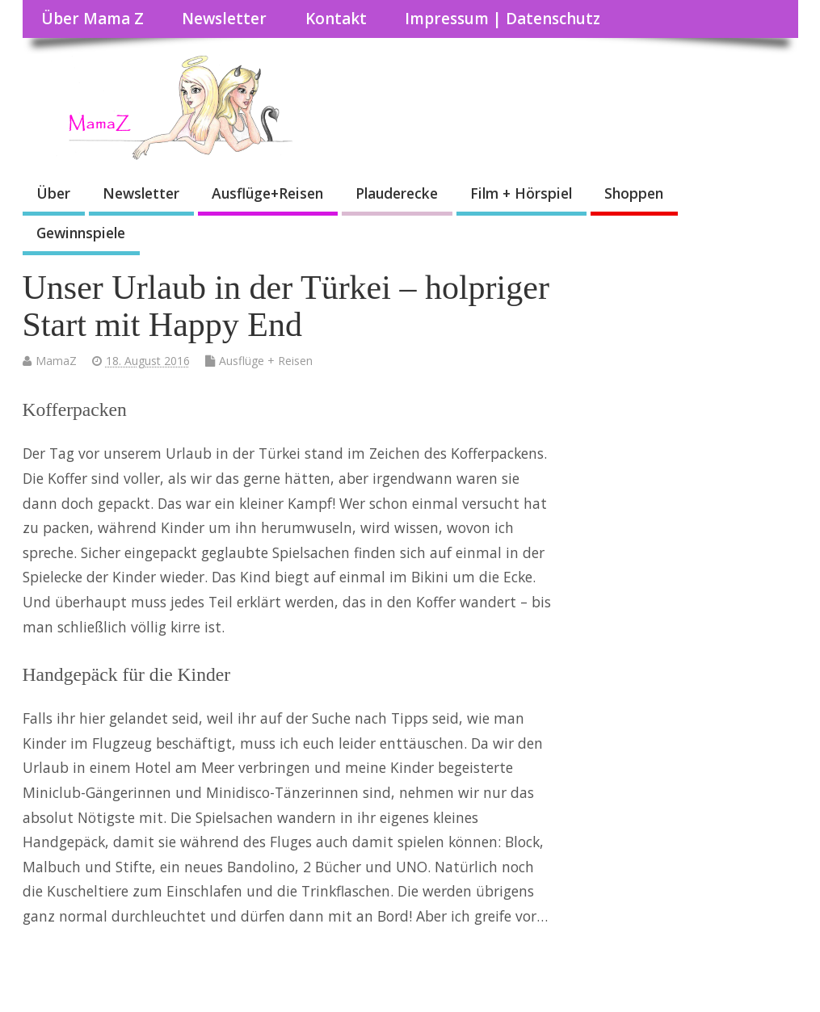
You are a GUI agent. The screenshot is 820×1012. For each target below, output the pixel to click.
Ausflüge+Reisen (267, 193)
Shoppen (633, 193)
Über (53, 193)
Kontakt (336, 18)
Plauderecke (396, 193)
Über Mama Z (92, 18)
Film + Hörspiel (521, 193)
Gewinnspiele (80, 232)
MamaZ (56, 360)
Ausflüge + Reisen (266, 360)
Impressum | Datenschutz (502, 18)
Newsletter (224, 18)
